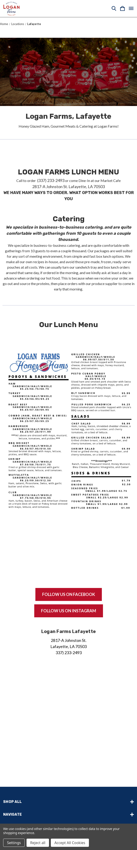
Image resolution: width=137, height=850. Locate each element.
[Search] (113, 8)
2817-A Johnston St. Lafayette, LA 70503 (68, 186)
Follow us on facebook (68, 594)
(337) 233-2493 (50, 180)
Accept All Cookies (69, 842)
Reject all (37, 842)
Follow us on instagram (68, 610)
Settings (14, 842)
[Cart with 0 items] (122, 8)
